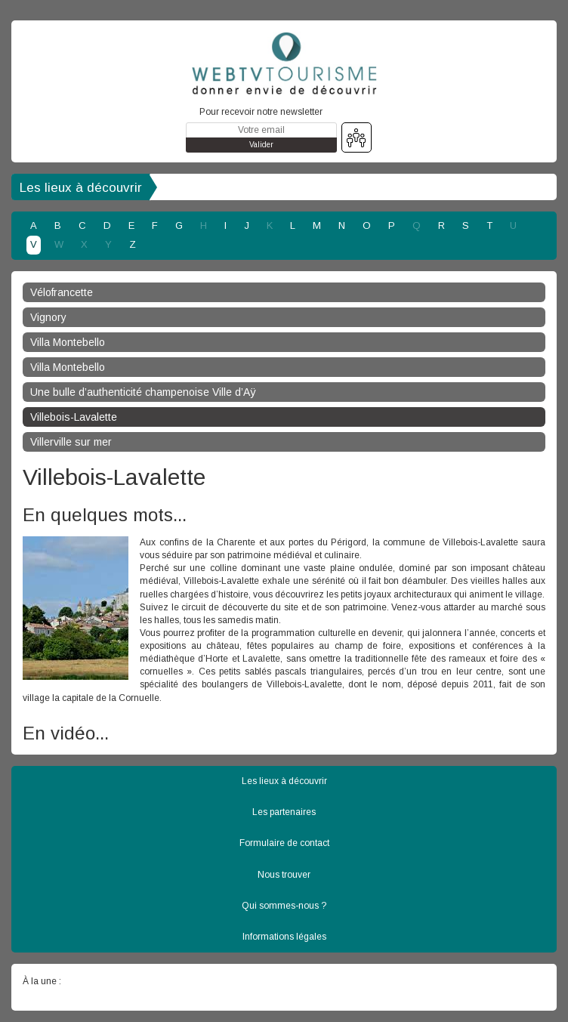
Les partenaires (284, 812)
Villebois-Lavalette (73, 417)
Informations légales (284, 936)
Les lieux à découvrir (81, 188)
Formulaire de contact (284, 843)
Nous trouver (284, 874)
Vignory (48, 317)
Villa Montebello (67, 342)
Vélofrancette (61, 292)
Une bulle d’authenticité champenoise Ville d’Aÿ (143, 392)
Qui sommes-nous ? (284, 905)
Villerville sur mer (71, 442)
